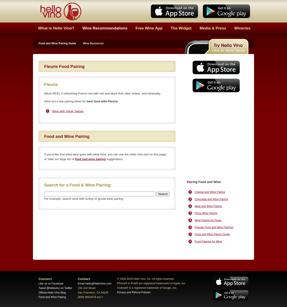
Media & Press (213, 28)
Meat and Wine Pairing (208, 206)
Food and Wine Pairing (52, 297)
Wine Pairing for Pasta (208, 220)
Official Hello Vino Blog (52, 292)
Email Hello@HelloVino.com (94, 283)
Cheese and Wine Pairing (210, 192)
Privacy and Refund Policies (133, 292)
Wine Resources (93, 43)
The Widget (181, 28)
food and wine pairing (90, 159)
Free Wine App (149, 28)
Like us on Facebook (51, 283)
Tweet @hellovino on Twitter (55, 288)
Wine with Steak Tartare (68, 111)
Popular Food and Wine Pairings (214, 227)
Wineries (242, 28)
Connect (45, 279)
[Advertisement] (214, 129)
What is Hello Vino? (56, 28)
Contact (84, 279)
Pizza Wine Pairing (206, 213)
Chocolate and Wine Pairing (211, 199)
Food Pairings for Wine (208, 241)
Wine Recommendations (104, 28)
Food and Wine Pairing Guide (57, 43)
